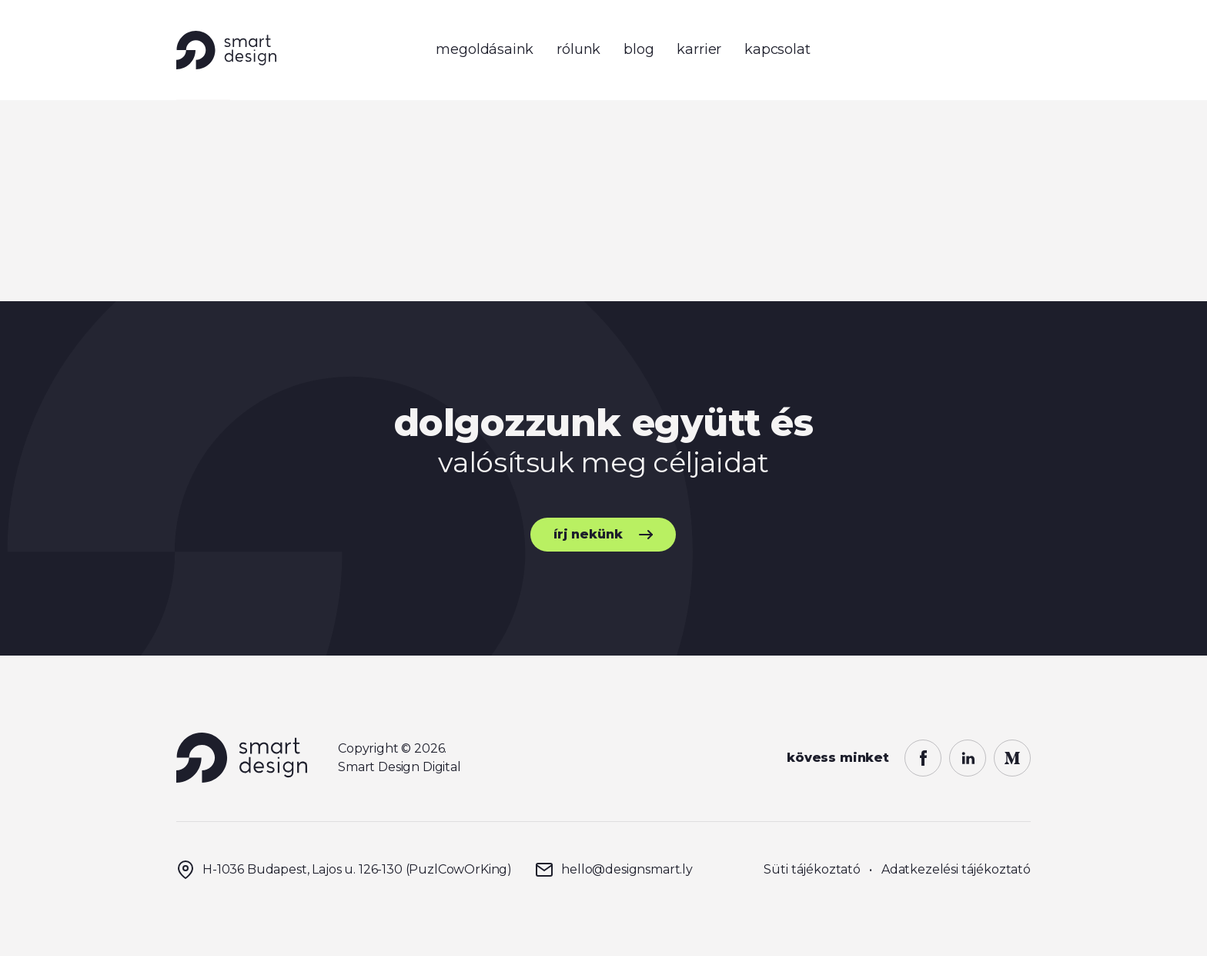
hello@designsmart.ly (614, 869)
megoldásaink (484, 49)
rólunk (578, 49)
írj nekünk (587, 534)
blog (639, 49)
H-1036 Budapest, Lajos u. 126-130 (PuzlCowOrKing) (344, 869)
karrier (699, 49)
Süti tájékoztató (812, 869)
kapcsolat (777, 49)
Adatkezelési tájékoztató (956, 869)
